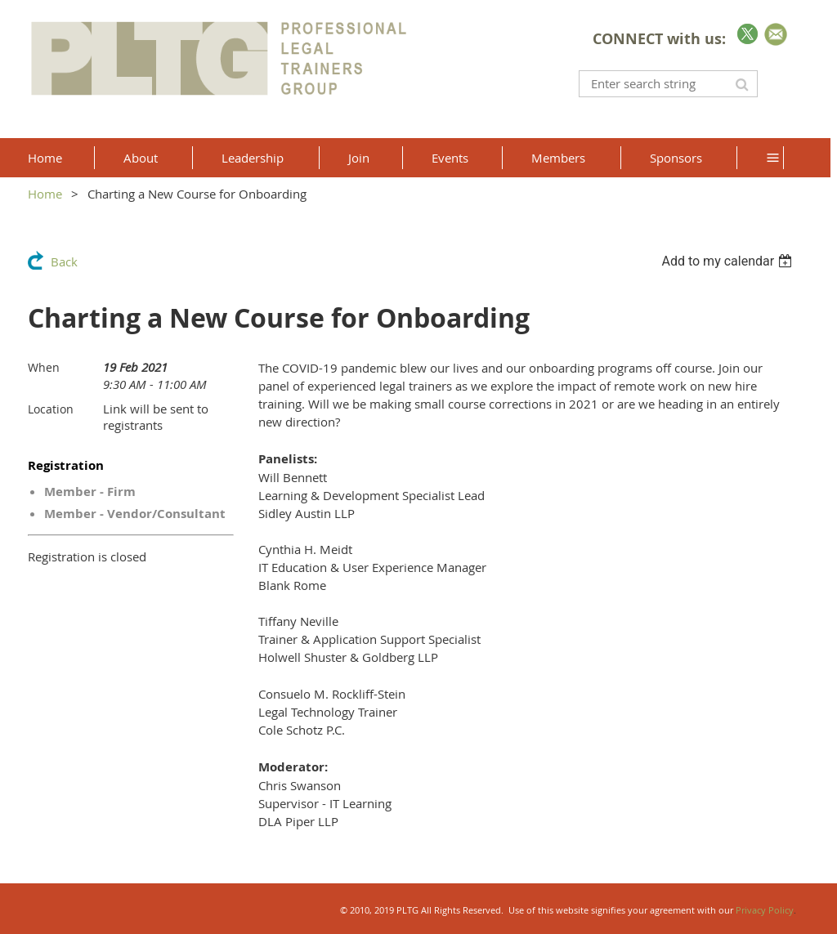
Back (64, 261)
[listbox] (728, 261)
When (44, 367)
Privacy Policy (765, 910)
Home (45, 193)
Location (51, 409)
